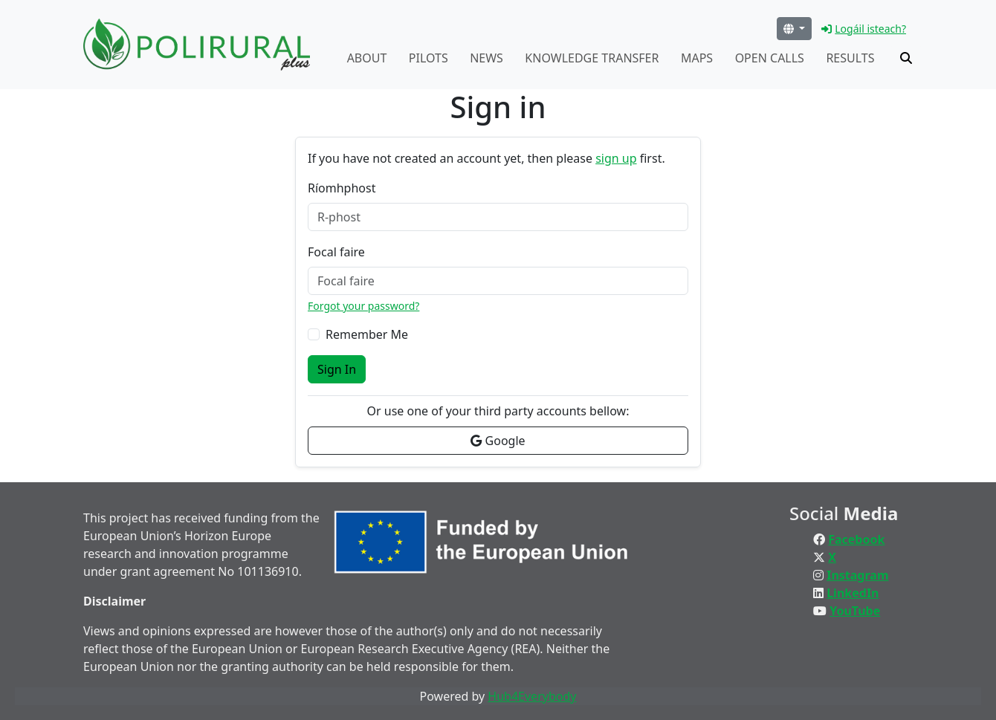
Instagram (857, 575)
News (486, 58)
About (367, 58)
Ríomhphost (341, 188)
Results (850, 58)
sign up (615, 158)
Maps (697, 58)
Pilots (428, 58)
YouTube (855, 611)
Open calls (769, 58)
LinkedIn (853, 593)
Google (497, 440)
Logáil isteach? (863, 29)
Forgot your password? (363, 306)
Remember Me (367, 334)
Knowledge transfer (592, 58)
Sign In (336, 369)
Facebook (856, 539)
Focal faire (336, 252)
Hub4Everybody (532, 696)
